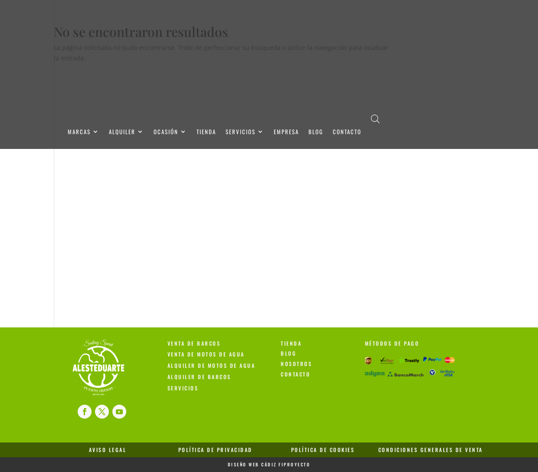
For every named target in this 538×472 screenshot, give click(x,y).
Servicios (241, 132)
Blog (315, 132)
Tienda (206, 132)
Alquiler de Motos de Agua (211, 365)
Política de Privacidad (215, 449)
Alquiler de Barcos (199, 376)
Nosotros (296, 363)
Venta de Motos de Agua (206, 354)
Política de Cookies (323, 449)
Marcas (79, 132)
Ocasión (166, 132)
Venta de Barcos (194, 343)
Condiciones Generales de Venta (430, 449)
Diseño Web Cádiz (252, 464)
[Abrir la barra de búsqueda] (375, 118)
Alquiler (122, 132)
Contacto (347, 132)
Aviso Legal (108, 449)
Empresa (286, 132)
